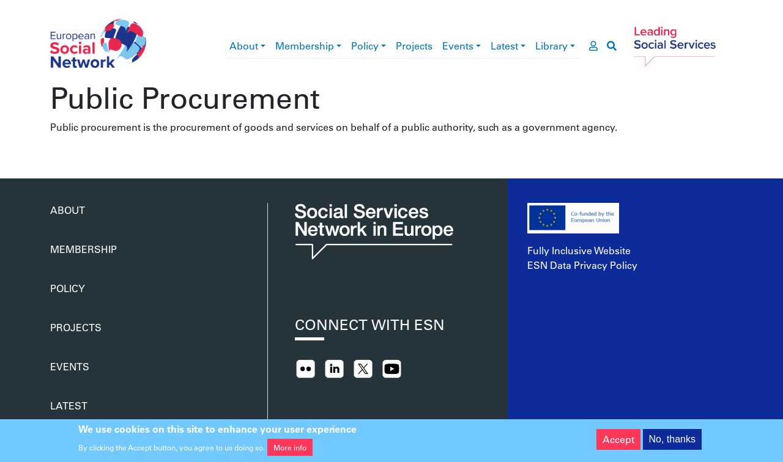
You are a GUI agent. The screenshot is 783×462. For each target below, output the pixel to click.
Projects (414, 45)
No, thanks (672, 441)
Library (551, 45)
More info (289, 450)
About (243, 45)
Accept (618, 441)
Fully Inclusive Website (579, 250)
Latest (504, 45)
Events (457, 45)
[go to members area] (593, 45)
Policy (365, 45)
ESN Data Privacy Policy (582, 264)
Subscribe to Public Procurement (55, 149)
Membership (304, 45)
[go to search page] (612, 45)
